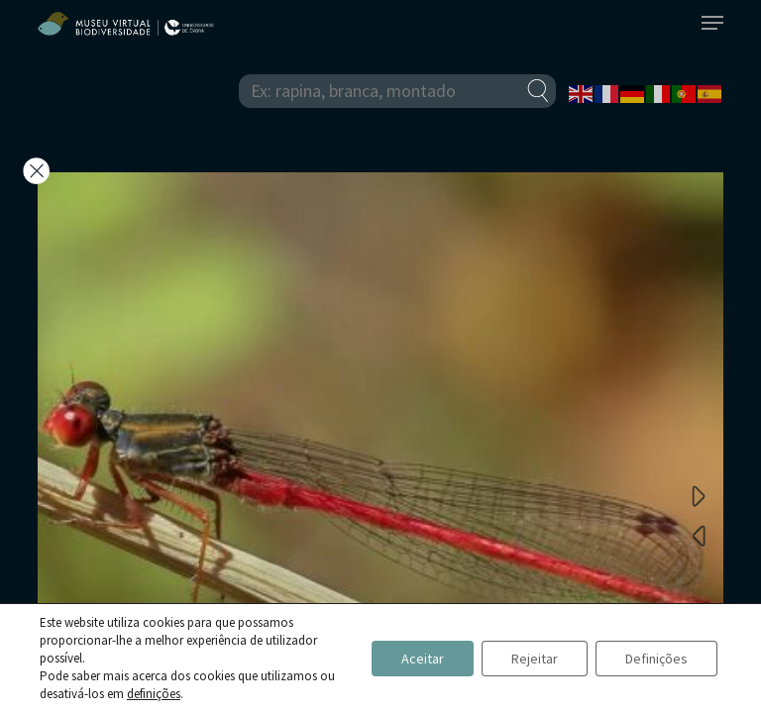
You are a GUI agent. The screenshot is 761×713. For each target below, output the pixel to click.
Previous (698, 535)
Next (698, 495)
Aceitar (422, 658)
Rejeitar (534, 658)
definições (153, 693)
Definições (656, 658)
